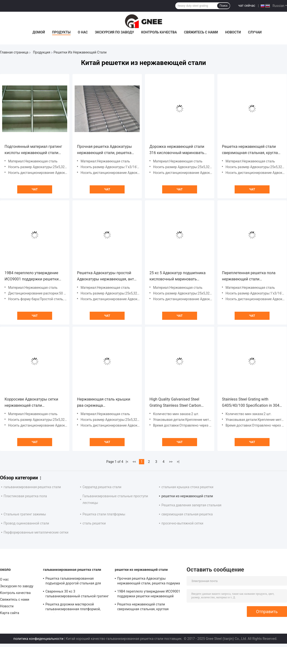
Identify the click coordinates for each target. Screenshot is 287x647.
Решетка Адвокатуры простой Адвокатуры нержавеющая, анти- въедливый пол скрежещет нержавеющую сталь (107, 276)
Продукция (41, 52)
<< (134, 462)
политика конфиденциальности (38, 639)
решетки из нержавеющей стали (187, 496)
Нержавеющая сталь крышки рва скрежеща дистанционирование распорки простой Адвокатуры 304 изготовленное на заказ (105, 403)
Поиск (223, 5)
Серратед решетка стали (102, 487)
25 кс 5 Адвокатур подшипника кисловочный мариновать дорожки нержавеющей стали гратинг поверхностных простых (178, 276)
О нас (83, 32)
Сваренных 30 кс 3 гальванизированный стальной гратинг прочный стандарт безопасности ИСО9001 (77, 594)
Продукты (61, 32)
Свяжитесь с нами (201, 32)
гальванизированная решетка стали (32, 487)
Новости (233, 32)
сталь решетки (94, 523)
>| (178, 462)
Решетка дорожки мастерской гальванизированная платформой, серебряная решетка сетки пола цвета (76, 607)
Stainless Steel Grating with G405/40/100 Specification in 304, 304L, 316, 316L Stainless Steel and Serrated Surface (252, 403)
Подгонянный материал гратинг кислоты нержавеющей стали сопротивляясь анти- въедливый (34, 150)
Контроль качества (159, 32)
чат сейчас (246, 5)
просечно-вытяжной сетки (182, 523)
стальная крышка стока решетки (187, 487)
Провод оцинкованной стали (26, 523)
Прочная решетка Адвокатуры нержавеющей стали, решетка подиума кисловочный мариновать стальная (104, 150)
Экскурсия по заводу (114, 32)
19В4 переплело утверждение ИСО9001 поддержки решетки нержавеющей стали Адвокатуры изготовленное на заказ (32, 276)
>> (171, 462)
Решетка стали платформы (104, 514)
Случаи (255, 32)
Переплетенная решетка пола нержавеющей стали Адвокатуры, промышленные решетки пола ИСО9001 (249, 276)
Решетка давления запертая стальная (191, 505)
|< (127, 462)
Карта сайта (9, 613)
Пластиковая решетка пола (25, 496)
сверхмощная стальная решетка (187, 514)
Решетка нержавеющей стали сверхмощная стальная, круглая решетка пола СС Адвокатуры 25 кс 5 (251, 150)
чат (35, 189)
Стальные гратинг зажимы (25, 514)
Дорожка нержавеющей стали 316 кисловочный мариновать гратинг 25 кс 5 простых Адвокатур (176, 150)
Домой (39, 32)
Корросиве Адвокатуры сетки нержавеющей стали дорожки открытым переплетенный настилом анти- (33, 403)
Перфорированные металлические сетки (36, 532)
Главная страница (14, 52)
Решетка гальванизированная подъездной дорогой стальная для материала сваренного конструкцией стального (75, 582)
